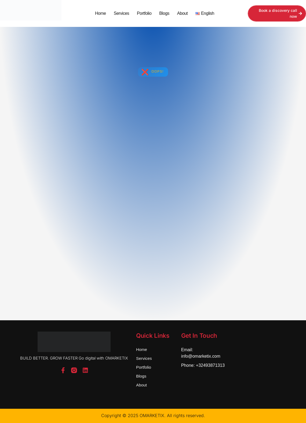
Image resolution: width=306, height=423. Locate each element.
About (182, 13)
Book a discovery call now (280, 13)
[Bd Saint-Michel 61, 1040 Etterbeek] (260, 364)
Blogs (164, 13)
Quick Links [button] (153, 335)
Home (100, 13)
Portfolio (144, 13)
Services (121, 13)
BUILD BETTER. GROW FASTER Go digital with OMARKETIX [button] (74, 358)
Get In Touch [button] (199, 335)
